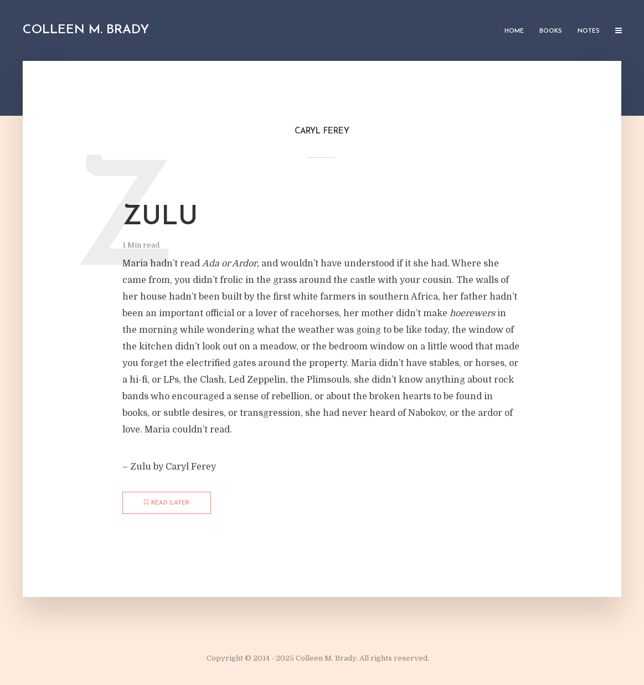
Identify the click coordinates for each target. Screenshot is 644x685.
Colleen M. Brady (86, 30)
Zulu (160, 217)
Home (514, 31)
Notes (589, 31)
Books (550, 31)
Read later (166, 502)
